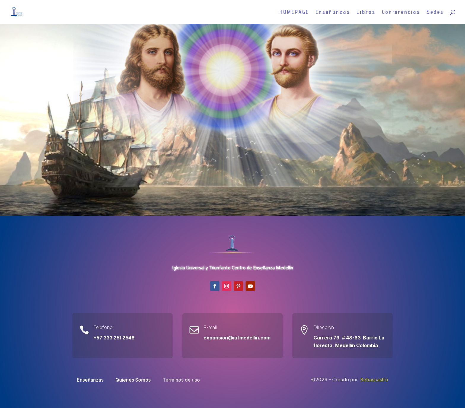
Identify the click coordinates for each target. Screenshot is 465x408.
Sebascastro (374, 379)
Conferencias (401, 12)
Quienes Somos (133, 380)
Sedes (435, 12)
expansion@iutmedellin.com (236, 338)
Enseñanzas (333, 12)
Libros (365, 12)
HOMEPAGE (294, 12)
